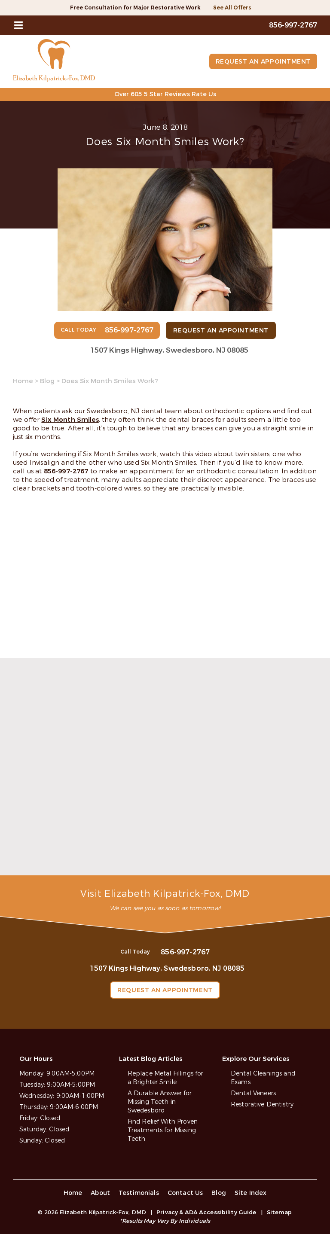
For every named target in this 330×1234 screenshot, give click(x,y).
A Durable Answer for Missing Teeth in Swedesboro (160, 1102)
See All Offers (232, 7)
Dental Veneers (253, 1093)
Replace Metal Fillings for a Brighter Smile (166, 1077)
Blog (47, 381)
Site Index (251, 1193)
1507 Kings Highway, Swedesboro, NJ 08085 (169, 350)
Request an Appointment (263, 62)
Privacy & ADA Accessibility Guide (206, 1212)
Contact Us (185, 1193)
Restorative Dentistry (262, 1104)
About (100, 1193)
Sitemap (279, 1212)
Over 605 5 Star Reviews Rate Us (165, 94)
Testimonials (139, 1193)
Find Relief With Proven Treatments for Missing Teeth (163, 1130)
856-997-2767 (66, 471)
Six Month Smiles (69, 419)
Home (23, 381)
